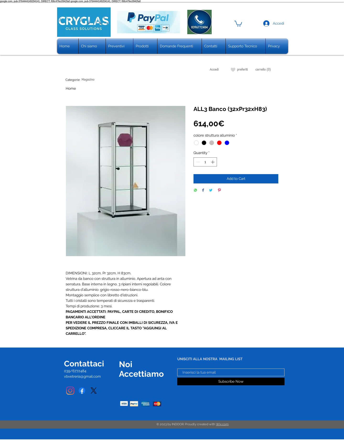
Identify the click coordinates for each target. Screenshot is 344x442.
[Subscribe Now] (231, 381)
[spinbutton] (205, 162)
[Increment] (213, 162)
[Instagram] (70, 390)
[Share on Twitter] (211, 190)
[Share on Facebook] (203, 190)
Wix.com (222, 424)
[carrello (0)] (263, 70)
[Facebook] (82, 390)
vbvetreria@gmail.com (82, 376)
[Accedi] (214, 70)
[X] (93, 390)
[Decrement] (197, 162)
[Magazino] (87, 80)
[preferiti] (242, 70)
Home (71, 88)
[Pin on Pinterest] (219, 190)
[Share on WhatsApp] (195, 190)
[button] (238, 23)
